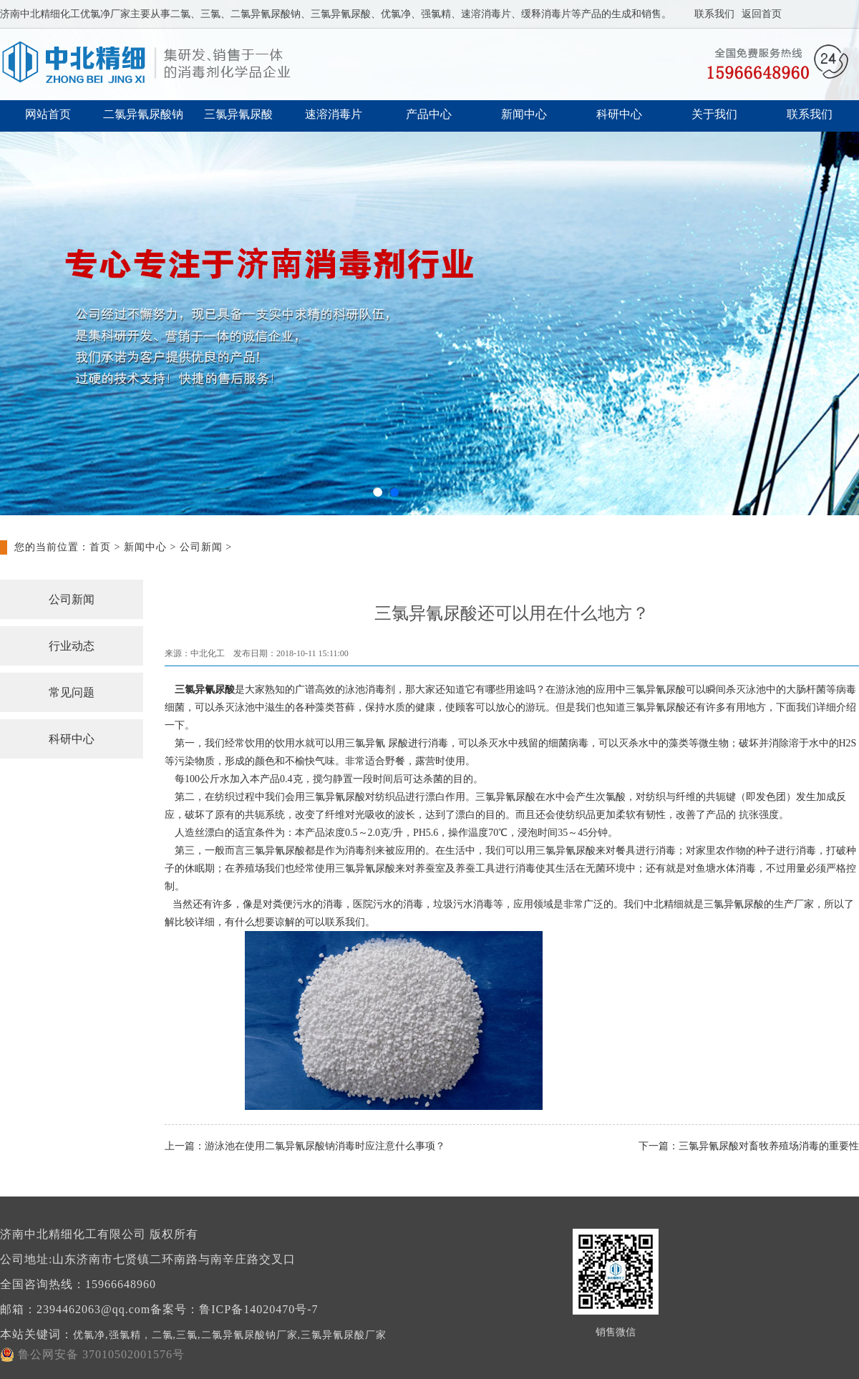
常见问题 (71, 692)
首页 (100, 547)
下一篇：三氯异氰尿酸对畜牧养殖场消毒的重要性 (749, 1146)
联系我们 (714, 14)
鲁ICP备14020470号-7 (258, 1309)
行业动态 (71, 646)
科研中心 (619, 114)
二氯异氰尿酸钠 (143, 114)
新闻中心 (524, 114)
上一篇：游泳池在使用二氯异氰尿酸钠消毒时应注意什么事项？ (305, 1146)
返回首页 (762, 14)
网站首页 (48, 114)
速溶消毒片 (333, 114)
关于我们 (714, 114)
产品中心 (429, 114)
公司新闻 (201, 547)
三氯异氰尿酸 (238, 114)
